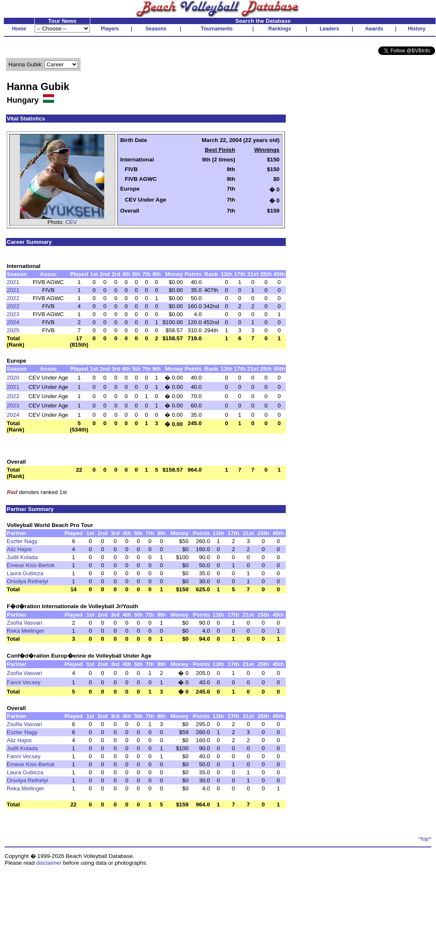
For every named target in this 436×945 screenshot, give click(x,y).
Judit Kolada (22, 557)
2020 (13, 377)
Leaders (329, 29)
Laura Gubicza (25, 573)
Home (19, 29)
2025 (13, 330)
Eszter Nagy (22, 541)
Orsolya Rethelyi (27, 581)
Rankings (279, 29)
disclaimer (49, 863)
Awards (374, 29)
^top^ (424, 839)
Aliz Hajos (19, 549)
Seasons (156, 29)
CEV (71, 222)
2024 (13, 322)
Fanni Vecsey (24, 682)
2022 (13, 298)
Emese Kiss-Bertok (30, 565)
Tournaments (217, 29)
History (416, 29)
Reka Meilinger (25, 631)
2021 (13, 282)
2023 (13, 314)
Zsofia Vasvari (24, 623)
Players (110, 29)
